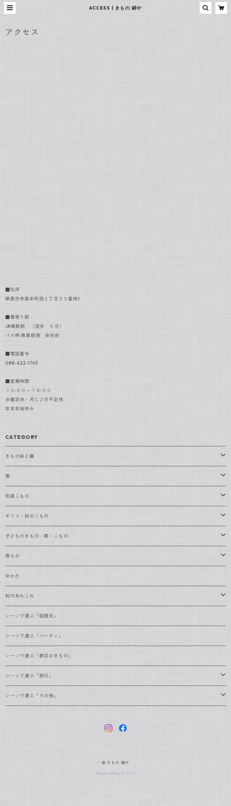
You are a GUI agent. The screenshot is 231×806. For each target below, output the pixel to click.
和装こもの (17, 496)
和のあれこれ (19, 596)
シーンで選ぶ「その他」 (31, 696)
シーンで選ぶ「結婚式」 (31, 616)
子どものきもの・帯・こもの (36, 536)
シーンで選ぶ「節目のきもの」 (39, 656)
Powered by (115, 773)
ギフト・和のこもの (27, 516)
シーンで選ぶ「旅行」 (29, 676)
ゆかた (12, 576)
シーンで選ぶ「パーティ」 (34, 636)
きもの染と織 (19, 456)
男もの (12, 556)
